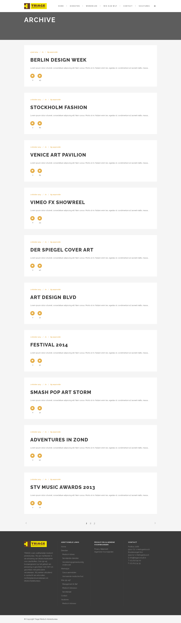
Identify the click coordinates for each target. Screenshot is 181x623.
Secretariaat (66, 592)
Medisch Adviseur (69, 603)
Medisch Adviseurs (69, 588)
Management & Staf (69, 584)
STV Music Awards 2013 (62, 487)
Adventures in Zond (59, 440)
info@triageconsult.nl (138, 558)
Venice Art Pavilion (58, 155)
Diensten (64, 550)
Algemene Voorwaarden (103, 552)
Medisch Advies (68, 554)
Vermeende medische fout (72, 576)
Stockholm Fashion (58, 107)
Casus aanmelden (69, 572)
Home (63, 547)
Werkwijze (65, 569)
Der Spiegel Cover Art (62, 250)
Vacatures (65, 600)
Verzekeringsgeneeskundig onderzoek (73, 563)
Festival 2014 (49, 345)
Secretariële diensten (70, 558)
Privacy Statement (101, 549)
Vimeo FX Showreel (57, 202)
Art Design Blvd (53, 297)
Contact (64, 596)
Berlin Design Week (58, 60)
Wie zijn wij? (66, 580)
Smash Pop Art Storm (60, 392)
